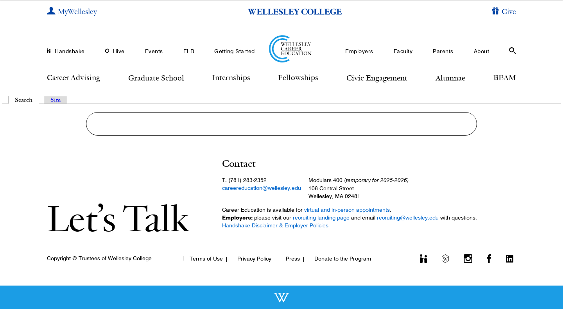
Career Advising (73, 77)
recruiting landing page (321, 217)
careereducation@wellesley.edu (261, 188)
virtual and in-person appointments (347, 210)
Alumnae (450, 77)
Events (154, 51)
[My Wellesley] (72, 12)
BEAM (504, 77)
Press (293, 258)
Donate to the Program (342, 258)
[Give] (504, 12)
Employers (359, 51)
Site (55, 100)
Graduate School (156, 77)
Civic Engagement (376, 77)
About (481, 51)
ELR (188, 51)
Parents (443, 51)
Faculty (403, 51)
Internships (231, 77)
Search (27, 100)
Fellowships (298, 77)
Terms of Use (206, 258)
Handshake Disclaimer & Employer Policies (275, 225)
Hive (119, 51)
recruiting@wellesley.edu (408, 217)
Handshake (70, 51)
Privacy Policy (254, 258)
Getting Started (234, 51)
